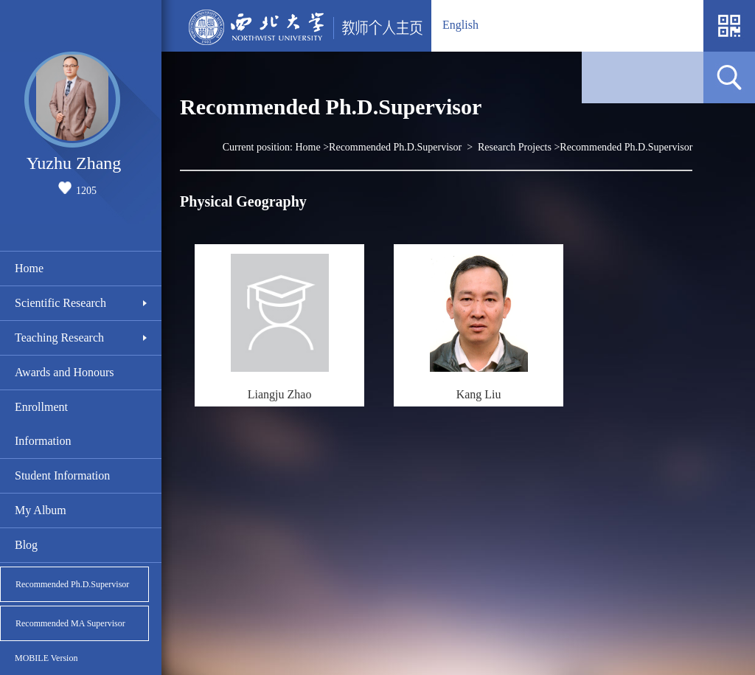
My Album (40, 510)
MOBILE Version (46, 658)
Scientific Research (60, 303)
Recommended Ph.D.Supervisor (72, 584)
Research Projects (515, 147)
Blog (26, 545)
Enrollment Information (43, 424)
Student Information (62, 475)
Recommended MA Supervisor (70, 623)
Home (29, 268)
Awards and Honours (64, 372)
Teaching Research (59, 337)
